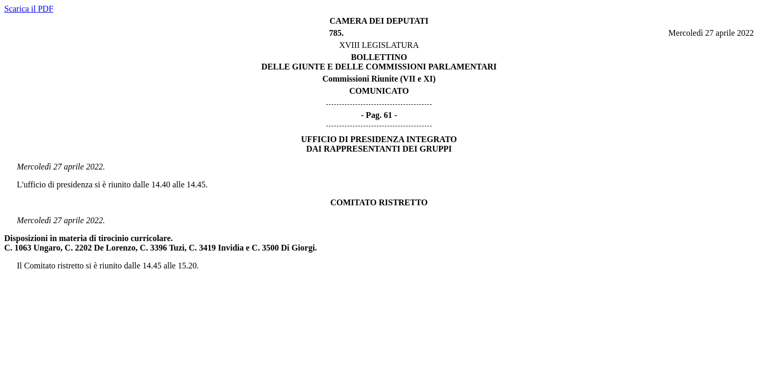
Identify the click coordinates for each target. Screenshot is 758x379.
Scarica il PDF (28, 8)
